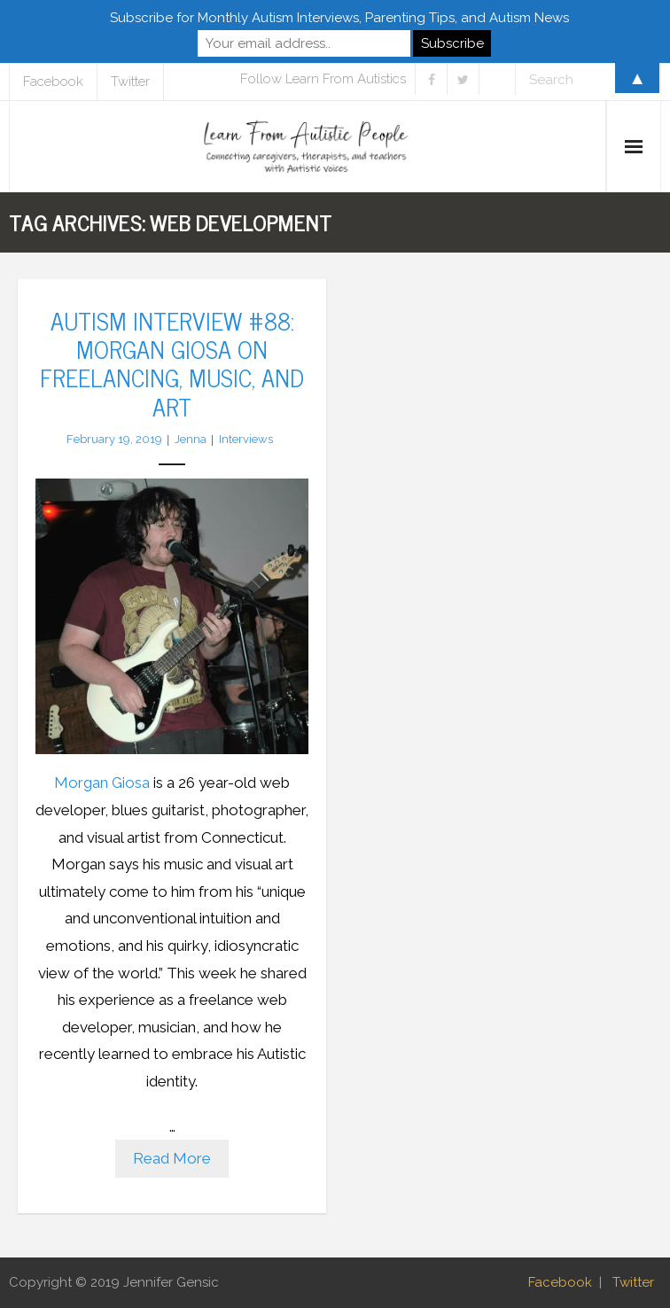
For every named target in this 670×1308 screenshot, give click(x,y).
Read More (172, 1158)
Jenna (190, 439)
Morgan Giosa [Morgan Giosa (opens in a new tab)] (102, 782)
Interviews (246, 439)
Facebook (560, 1282)
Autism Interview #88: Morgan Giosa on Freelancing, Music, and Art (172, 362)
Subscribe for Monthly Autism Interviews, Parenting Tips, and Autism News (339, 18)
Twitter (633, 1282)
